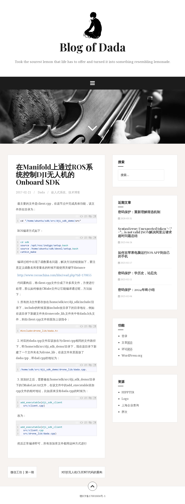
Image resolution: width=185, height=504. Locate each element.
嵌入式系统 (58, 192)
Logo (125, 399)
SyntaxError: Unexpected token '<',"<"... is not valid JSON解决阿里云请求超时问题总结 (145, 232)
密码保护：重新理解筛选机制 (139, 212)
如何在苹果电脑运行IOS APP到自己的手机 (144, 254)
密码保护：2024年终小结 (136, 289)
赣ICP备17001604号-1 (93, 496)
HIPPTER (128, 392)
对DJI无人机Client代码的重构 (81, 472)
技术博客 (74, 192)
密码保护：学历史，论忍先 (137, 273)
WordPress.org (132, 355)
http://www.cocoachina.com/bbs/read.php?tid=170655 (54, 275)
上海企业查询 (130, 405)
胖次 (124, 412)
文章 (127, 342)
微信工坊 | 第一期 (22, 472)
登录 (124, 336)
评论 (127, 349)
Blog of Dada (92, 46)
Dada (41, 192)
